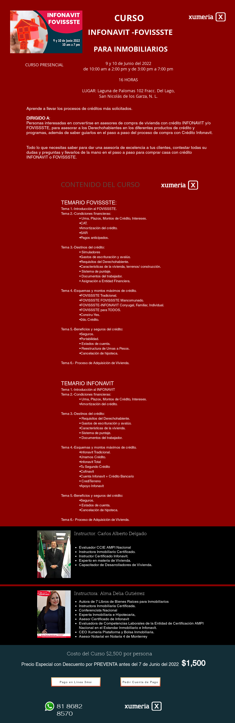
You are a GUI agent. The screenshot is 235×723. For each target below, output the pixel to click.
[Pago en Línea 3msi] (76, 682)
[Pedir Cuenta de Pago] (140, 682)
